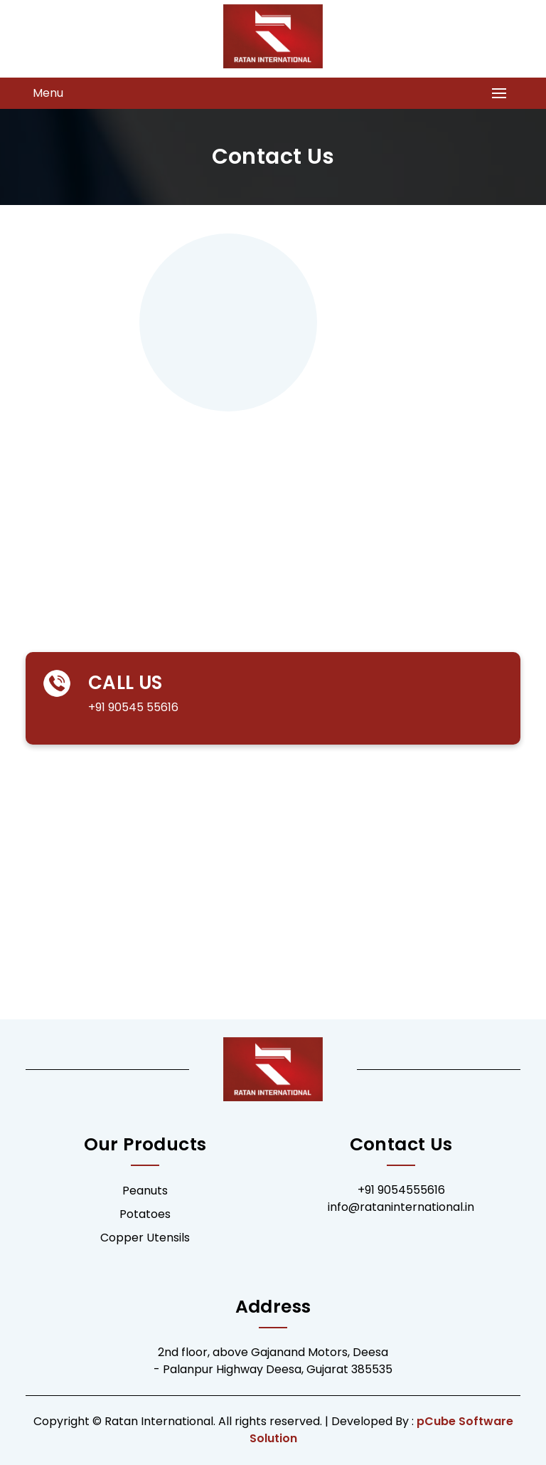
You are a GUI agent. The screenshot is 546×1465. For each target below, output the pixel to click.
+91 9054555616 (401, 1190)
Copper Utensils (145, 1237)
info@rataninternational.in (401, 1207)
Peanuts (145, 1190)
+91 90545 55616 (114, 707)
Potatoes (145, 1214)
